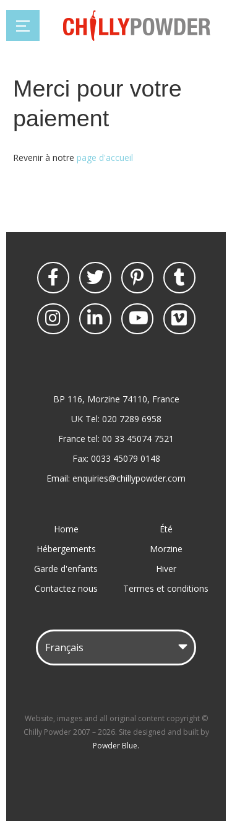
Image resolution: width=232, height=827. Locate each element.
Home (66, 529)
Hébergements (66, 549)
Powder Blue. (116, 745)
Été (166, 529)
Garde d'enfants (66, 568)
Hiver (166, 568)
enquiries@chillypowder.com (129, 478)
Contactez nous (66, 588)
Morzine (166, 549)
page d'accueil (105, 157)
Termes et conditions (165, 588)
